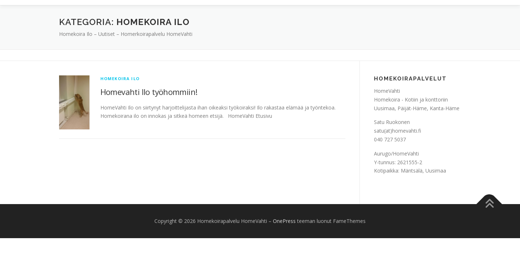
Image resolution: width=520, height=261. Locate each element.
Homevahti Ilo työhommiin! (148, 91)
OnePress (284, 221)
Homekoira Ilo (120, 78)
